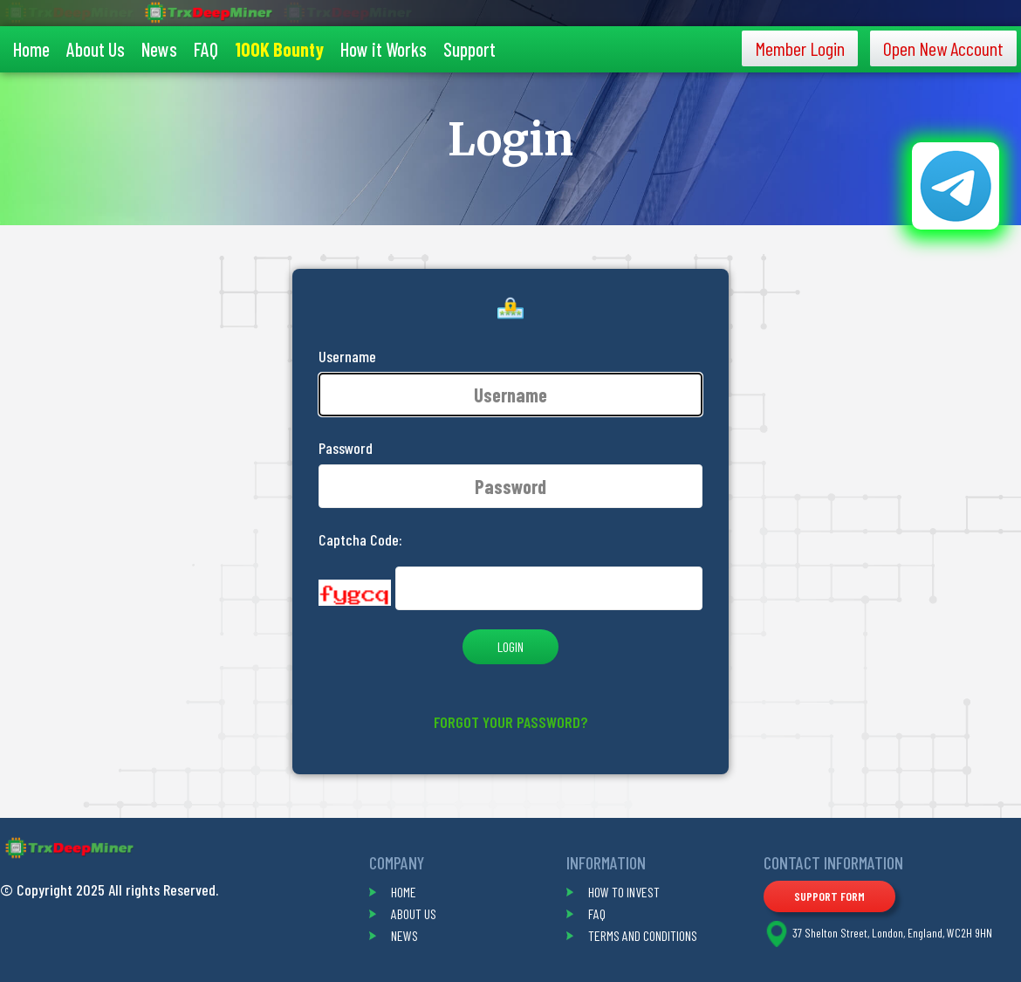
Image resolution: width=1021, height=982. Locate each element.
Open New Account (943, 48)
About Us (95, 49)
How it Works (383, 49)
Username (347, 356)
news (404, 935)
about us (413, 913)
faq (597, 913)
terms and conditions (642, 935)
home (403, 891)
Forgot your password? (511, 721)
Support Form (829, 896)
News (159, 49)
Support (469, 49)
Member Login (800, 48)
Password (346, 447)
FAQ (206, 49)
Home (31, 49)
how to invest (624, 891)
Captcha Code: (360, 539)
